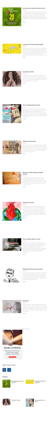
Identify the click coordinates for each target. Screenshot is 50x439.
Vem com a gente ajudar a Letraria (34, 256)
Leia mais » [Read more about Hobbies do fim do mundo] (25, 163)
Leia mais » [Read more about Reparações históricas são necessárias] (25, 302)
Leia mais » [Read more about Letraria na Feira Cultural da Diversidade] (25, 62)
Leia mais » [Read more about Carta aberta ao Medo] (25, 89)
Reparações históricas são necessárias (35, 288)
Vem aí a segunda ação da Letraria (34, 112)
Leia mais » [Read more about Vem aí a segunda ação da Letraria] (25, 126)
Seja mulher (27, 322)
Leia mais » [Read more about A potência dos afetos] (25, 232)
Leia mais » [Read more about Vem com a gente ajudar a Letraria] (25, 271)
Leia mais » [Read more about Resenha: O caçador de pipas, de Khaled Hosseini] (25, 198)
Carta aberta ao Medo (30, 76)
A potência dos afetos (30, 217)
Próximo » (27, 352)
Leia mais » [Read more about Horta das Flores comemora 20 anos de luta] (25, 23)
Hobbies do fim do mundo (31, 151)
